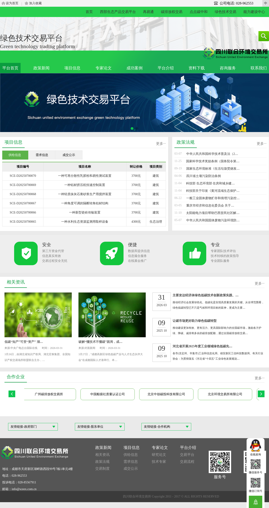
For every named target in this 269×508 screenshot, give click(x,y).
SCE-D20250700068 (23, 194)
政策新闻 (41, 68)
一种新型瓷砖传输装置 (84, 212)
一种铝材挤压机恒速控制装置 (84, 185)
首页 (89, 12)
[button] (132, 128)
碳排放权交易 (171, 12)
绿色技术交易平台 (31, 38)
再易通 (148, 12)
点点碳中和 (199, 12)
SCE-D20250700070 (23, 175)
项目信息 (72, 68)
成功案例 (134, 68)
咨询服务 (228, 68)
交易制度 (102, 468)
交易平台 (187, 455)
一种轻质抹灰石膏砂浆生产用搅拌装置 (84, 194)
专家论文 (103, 68)
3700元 (136, 175)
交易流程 (187, 461)
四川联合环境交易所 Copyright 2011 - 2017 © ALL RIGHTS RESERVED (171, 496)
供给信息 (131, 455)
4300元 (136, 221)
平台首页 (10, 68)
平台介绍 (166, 68)
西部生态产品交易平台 (118, 12)
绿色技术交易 (225, 12)
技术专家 (159, 461)
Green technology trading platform (37, 46)
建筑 (156, 175)
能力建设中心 (254, 12)
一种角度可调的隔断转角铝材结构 (84, 203)
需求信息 (131, 461)
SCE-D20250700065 (23, 221)
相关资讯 (102, 455)
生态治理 (156, 221)
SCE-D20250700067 (23, 203)
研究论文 (159, 455)
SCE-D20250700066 (23, 212)
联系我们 (259, 68)
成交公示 (131, 468)
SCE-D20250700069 (23, 185)
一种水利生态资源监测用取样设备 (84, 221)
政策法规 (102, 461)
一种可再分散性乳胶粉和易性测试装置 (84, 175)
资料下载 (197, 68)
